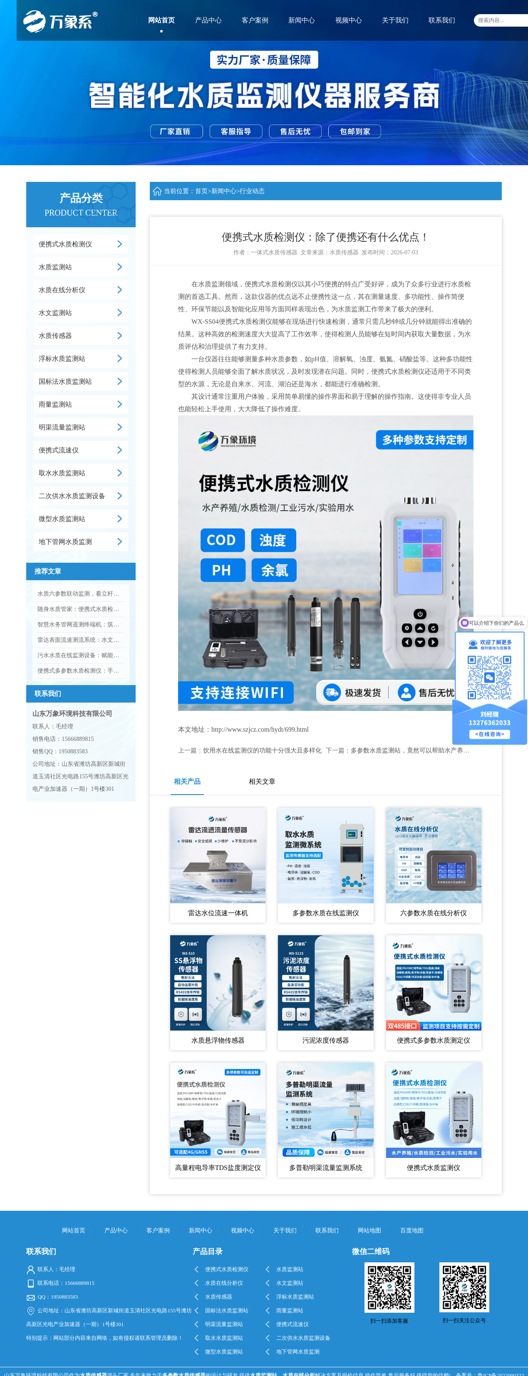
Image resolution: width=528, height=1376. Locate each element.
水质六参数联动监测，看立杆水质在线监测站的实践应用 (80, 594)
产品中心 (208, 20)
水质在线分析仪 (62, 289)
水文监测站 (55, 312)
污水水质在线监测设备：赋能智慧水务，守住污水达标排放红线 (80, 655)
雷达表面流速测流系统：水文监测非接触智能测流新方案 (80, 640)
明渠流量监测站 (62, 427)
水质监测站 (55, 267)
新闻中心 (301, 20)
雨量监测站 (55, 404)
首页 (201, 191)
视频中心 (348, 20)
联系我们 (442, 20)
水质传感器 (55, 335)
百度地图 (412, 1230)
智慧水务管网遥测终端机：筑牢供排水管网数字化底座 (80, 624)
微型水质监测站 (62, 518)
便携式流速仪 (59, 450)
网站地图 (369, 1230)
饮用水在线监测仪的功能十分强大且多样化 (262, 750)
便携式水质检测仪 (65, 244)
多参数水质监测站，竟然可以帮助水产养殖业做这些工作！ (432, 750)
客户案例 (255, 20)
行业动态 (252, 191)
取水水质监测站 (62, 473)
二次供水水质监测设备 (72, 495)
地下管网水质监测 (65, 541)
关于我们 (395, 20)
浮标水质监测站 (62, 358)
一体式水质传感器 (274, 252)
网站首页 (161, 20)
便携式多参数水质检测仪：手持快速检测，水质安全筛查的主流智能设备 (80, 671)
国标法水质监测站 (65, 381)
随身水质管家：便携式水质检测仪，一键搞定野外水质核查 (80, 609)
